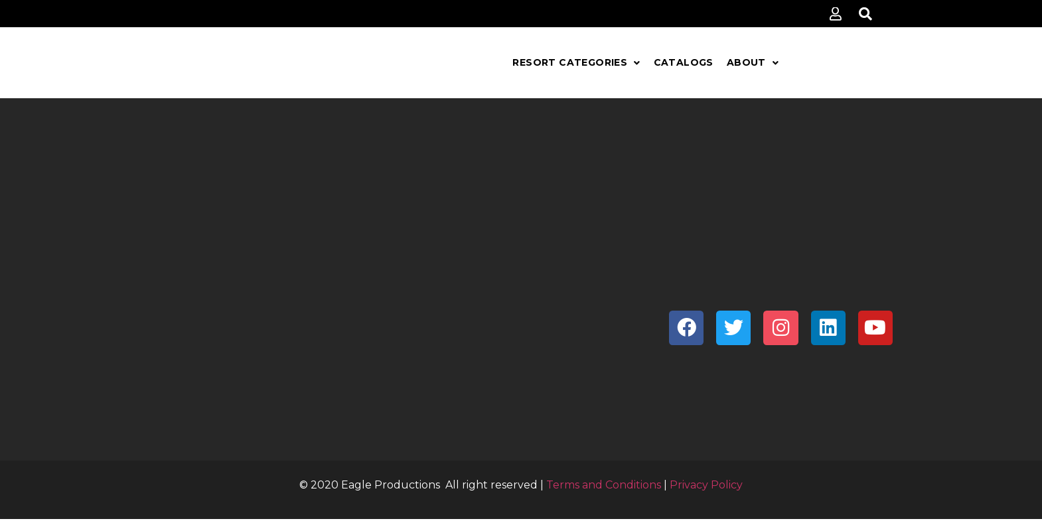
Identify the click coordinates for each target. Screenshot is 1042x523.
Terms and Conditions (603, 485)
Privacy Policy (706, 485)
